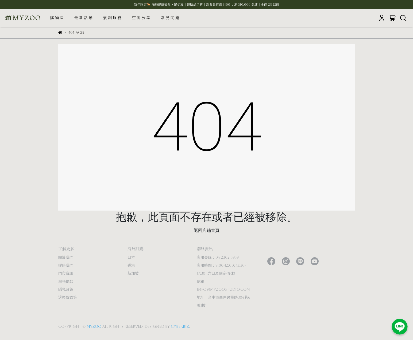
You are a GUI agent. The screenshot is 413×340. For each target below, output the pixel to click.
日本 (131, 257)
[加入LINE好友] (400, 327)
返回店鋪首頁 (206, 230)
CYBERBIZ (180, 326)
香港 (131, 265)
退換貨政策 (67, 297)
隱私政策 (65, 289)
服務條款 (65, 281)
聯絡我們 (65, 265)
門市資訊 (65, 273)
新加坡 (133, 273)
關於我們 (65, 257)
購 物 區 (57, 17)
